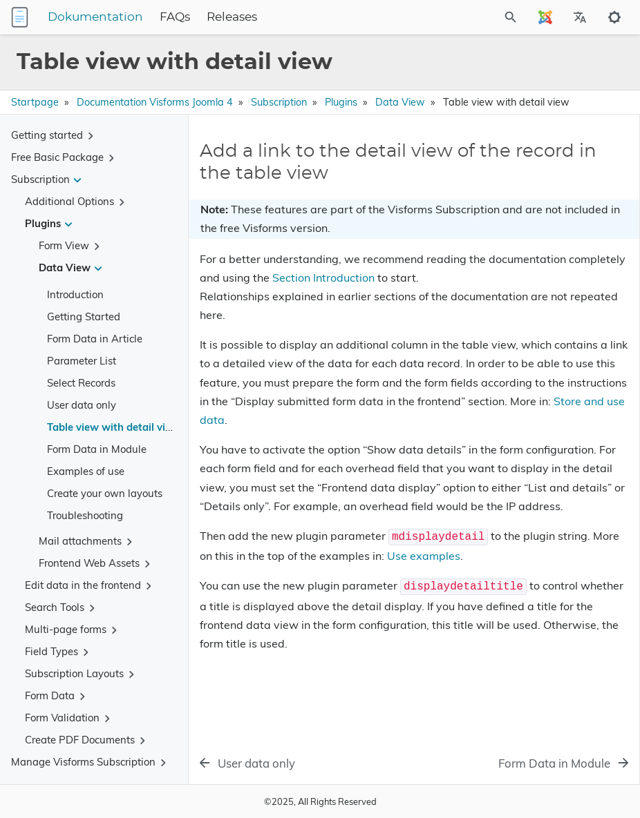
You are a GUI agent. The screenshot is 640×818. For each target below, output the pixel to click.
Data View (400, 102)
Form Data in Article (94, 338)
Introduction (75, 294)
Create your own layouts (104, 493)
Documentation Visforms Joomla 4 (155, 102)
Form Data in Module (97, 449)
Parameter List (81, 360)
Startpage (35, 102)
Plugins (341, 102)
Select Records (81, 382)
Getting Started (83, 316)
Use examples (423, 556)
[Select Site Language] (545, 17)
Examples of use (85, 471)
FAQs (175, 17)
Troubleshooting (85, 515)
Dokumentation (95, 17)
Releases (232, 17)
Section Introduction (323, 277)
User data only (81, 404)
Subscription (279, 102)
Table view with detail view (113, 427)
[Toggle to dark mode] (614, 17)
